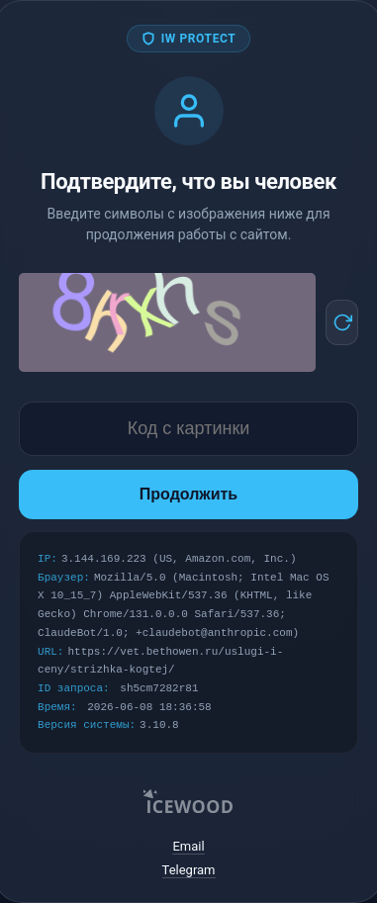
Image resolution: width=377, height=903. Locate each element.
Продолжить (188, 494)
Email (188, 846)
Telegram (189, 869)
